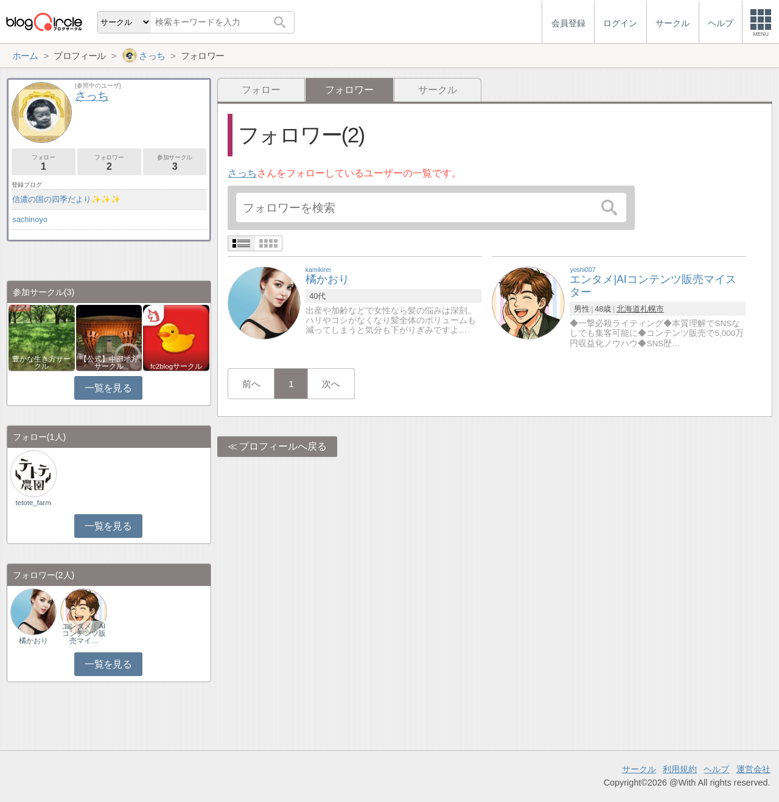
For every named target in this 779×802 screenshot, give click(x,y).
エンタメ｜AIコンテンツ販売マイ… (84, 633)
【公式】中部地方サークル (109, 362)
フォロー (261, 90)
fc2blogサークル (176, 366)
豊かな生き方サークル (41, 362)
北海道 (628, 308)
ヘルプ (716, 769)
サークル (437, 90)
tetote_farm (33, 502)
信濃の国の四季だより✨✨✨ (66, 199)
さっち (242, 173)
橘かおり (33, 640)
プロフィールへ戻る (283, 446)
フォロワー (109, 163)
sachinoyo (29, 219)
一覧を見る (108, 388)
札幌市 (652, 308)
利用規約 (680, 769)
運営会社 (753, 769)
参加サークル (175, 163)
